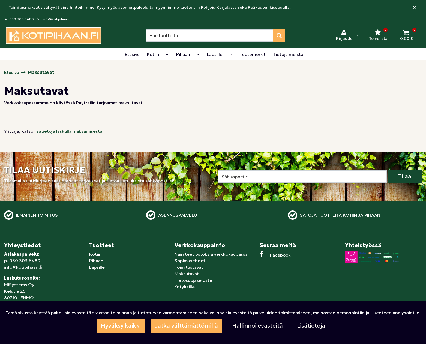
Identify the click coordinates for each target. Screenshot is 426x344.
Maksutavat (187, 273)
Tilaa (404, 176)
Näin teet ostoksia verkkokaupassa (211, 254)
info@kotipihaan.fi (57, 19)
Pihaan (96, 260)
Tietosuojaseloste (193, 280)
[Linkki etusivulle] (53, 35)
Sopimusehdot (190, 260)
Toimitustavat (189, 267)
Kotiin (95, 254)
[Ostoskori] (407, 35)
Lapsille (97, 267)
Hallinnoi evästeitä (257, 325)
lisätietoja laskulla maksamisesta (68, 131)
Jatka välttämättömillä (186, 325)
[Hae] (209, 35)
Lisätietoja (311, 325)
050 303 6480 (21, 19)
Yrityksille (185, 286)
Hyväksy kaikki (121, 325)
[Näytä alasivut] (167, 54)
